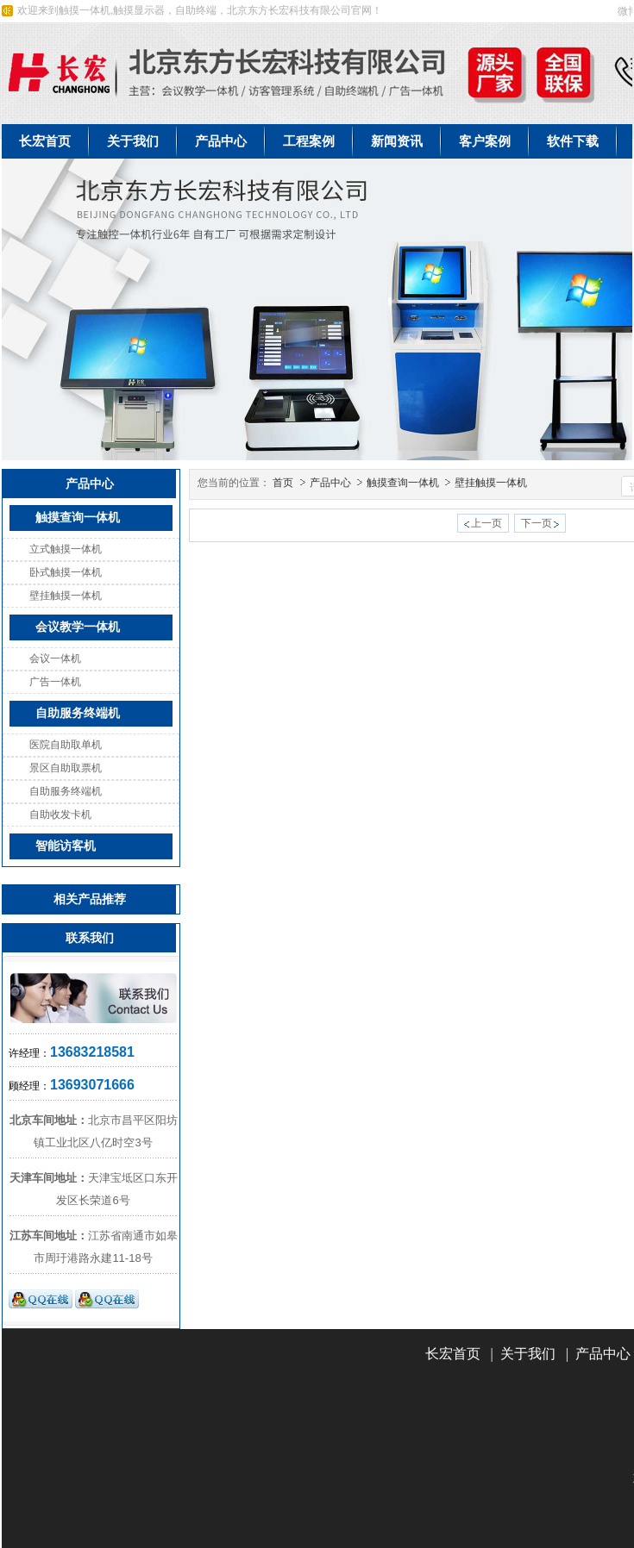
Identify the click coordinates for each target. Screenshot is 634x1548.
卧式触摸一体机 (65, 572)
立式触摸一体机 (65, 549)
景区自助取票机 (65, 768)
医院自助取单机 (65, 745)
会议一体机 (55, 658)
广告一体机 (55, 682)
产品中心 (332, 483)
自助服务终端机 (65, 791)
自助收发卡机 (60, 814)
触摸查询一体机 (404, 483)
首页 (283, 483)
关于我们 (528, 1353)
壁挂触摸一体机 (65, 596)
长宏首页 (452, 1353)
